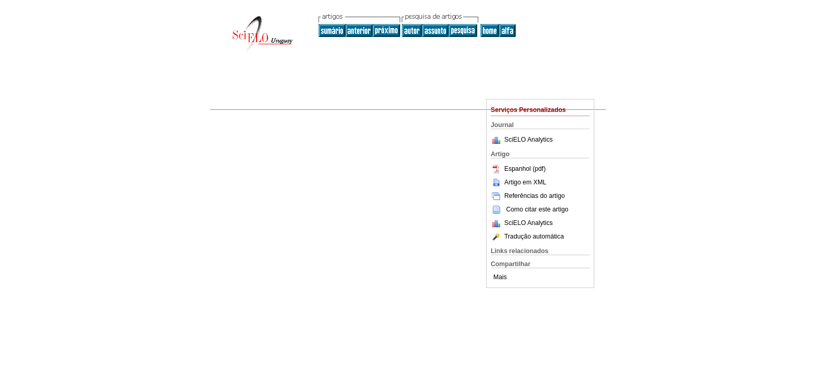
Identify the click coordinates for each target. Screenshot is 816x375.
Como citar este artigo (537, 209)
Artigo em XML (518, 182)
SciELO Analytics (528, 139)
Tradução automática (527, 236)
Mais (500, 277)
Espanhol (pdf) (518, 168)
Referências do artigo (528, 195)
